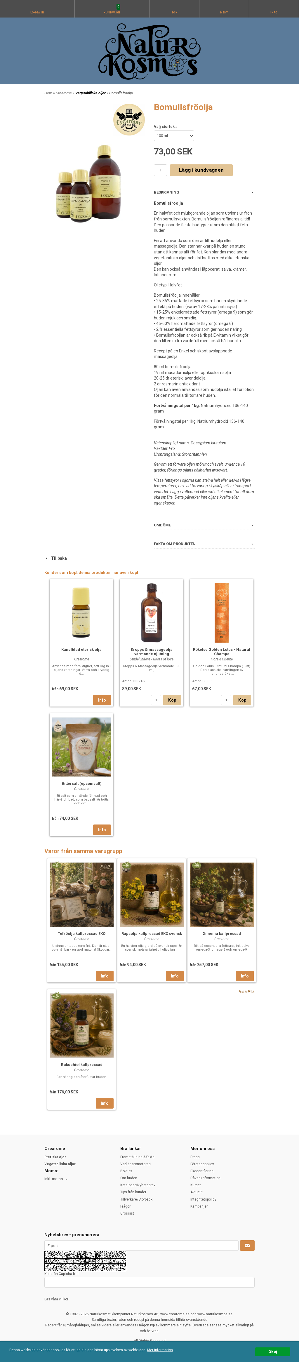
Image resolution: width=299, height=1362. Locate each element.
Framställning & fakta (137, 1157)
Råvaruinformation (205, 1178)
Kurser (195, 1185)
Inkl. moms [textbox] (53, 1179)
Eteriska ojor (55, 1157)
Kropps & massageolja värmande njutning (152, 651)
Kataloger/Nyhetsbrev (137, 1185)
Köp (172, 700)
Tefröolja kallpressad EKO (81, 933)
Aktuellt (196, 1192)
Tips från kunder (133, 1192)
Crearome (64, 93)
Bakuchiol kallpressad (81, 1064)
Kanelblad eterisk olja (81, 649)
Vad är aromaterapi (135, 1164)
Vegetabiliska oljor (91, 93)
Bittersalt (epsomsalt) (82, 783)
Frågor (125, 1206)
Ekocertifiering (201, 1171)
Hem (48, 93)
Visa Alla (247, 991)
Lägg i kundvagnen (201, 170)
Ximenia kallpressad (222, 933)
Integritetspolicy (203, 1199)
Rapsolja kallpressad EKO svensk (151, 933)
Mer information (160, 1350)
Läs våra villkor (56, 1299)
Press (195, 1157)
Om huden (128, 1178)
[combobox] (56, 1179)
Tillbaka (55, 558)
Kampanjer (199, 1206)
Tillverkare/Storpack (136, 1199)
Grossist (127, 1213)
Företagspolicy (202, 1164)
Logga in (37, 12)
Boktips (126, 1171)
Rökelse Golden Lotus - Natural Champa (221, 651)
